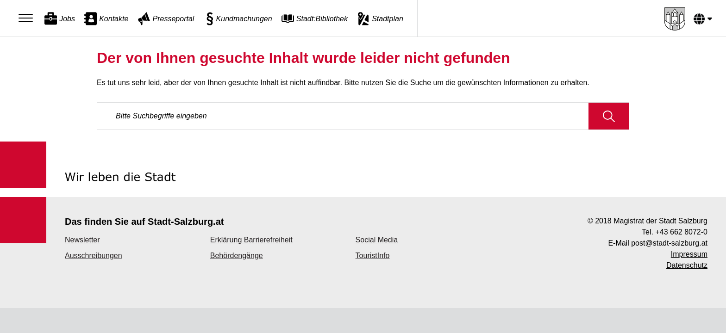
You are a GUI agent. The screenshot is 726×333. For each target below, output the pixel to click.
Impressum (689, 254)
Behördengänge (236, 255)
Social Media (377, 240)
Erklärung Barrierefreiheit (251, 240)
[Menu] (28, 18)
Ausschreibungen (93, 255)
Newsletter (82, 240)
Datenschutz (686, 265)
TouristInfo (373, 255)
